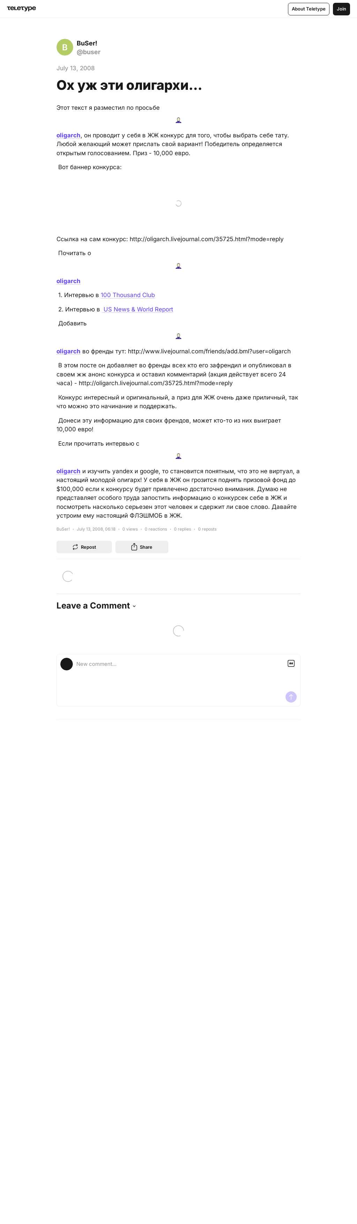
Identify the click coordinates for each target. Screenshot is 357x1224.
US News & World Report (137, 309)
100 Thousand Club (128, 294)
